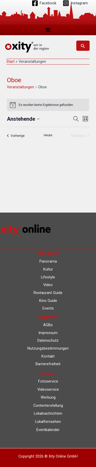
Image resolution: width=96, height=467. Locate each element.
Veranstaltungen (20, 87)
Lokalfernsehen (48, 421)
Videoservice (48, 389)
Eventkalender (48, 429)
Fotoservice (48, 381)
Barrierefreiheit (48, 364)
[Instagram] (75, 3)
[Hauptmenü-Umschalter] (48, 29)
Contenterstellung (48, 405)
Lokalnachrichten (48, 413)
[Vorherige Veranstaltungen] (16, 135)
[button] (83, 46)
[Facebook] (44, 3)
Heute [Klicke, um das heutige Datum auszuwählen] (48, 135)
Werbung (48, 397)
